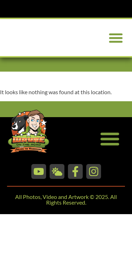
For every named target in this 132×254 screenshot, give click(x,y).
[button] (116, 37)
